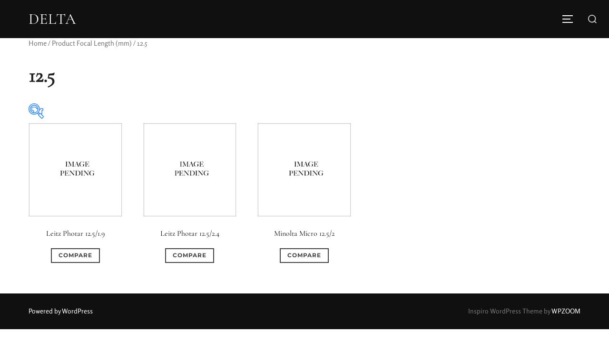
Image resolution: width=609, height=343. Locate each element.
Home (38, 43)
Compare (75, 255)
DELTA (52, 19)
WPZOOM (565, 311)
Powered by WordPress (61, 311)
